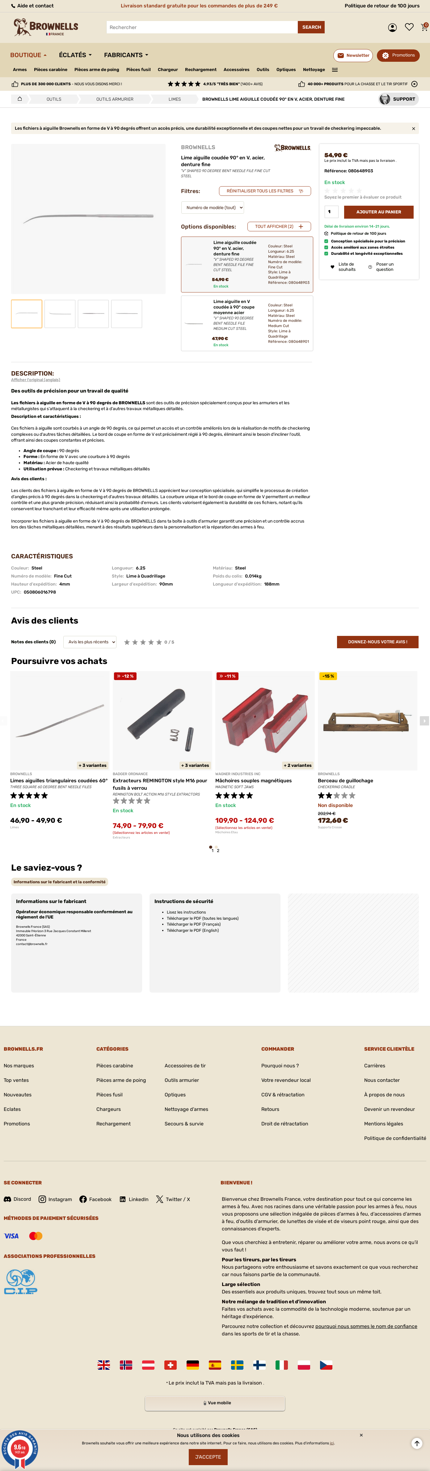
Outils (263, 69)
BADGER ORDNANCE (130, 774)
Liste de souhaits (410, 27)
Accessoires (237, 69)
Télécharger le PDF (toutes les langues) (202, 918)
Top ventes (16, 1080)
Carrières (374, 1066)
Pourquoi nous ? (280, 1066)
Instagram (55, 1199)
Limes (14, 827)
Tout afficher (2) (274, 226)
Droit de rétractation (284, 1124)
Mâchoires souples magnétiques (253, 781)
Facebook (95, 1199)
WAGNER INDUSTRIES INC (237, 774)
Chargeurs (108, 1109)
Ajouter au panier (378, 212)
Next (424, 720)
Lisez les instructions (186, 912)
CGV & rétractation (283, 1095)
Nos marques (19, 1066)
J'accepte (208, 1457)
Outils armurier (182, 1080)
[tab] (59, 882)
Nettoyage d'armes (186, 1109)
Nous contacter (382, 1080)
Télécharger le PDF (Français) (194, 924)
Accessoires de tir (185, 1066)
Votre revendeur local (286, 1080)
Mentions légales (383, 1124)
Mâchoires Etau (226, 832)
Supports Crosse (330, 827)
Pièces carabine (50, 69)
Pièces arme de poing (96, 69)
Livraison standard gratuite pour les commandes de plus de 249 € (199, 6)
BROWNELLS (198, 147)
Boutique (25, 55)
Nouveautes (18, 1095)
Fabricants (123, 55)
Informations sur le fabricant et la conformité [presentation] (60, 882)
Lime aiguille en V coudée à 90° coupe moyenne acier (235, 315)
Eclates (12, 1109)
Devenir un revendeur (389, 1109)
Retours (270, 1109)
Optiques (286, 69)
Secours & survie (184, 1124)
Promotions (403, 55)
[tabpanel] (60, 750)
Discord (17, 1199)
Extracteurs (121, 837)
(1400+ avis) (233, 84)
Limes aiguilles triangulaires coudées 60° (59, 781)
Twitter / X (173, 1199)
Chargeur (168, 69)
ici (332, 1443)
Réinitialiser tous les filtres (260, 191)
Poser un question (381, 267)
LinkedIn (134, 1199)
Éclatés (72, 55)
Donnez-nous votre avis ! (377, 642)
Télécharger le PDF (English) (193, 930)
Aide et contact (32, 6)
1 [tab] (212, 850)
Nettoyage (314, 69)
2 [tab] (218, 850)
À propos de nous (384, 1095)
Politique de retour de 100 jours (382, 6)
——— (335, 69)
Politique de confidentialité (395, 1138)
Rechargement (201, 69)
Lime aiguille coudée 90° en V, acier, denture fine (235, 256)
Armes (20, 69)
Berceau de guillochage (345, 781)
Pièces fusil (138, 69)
